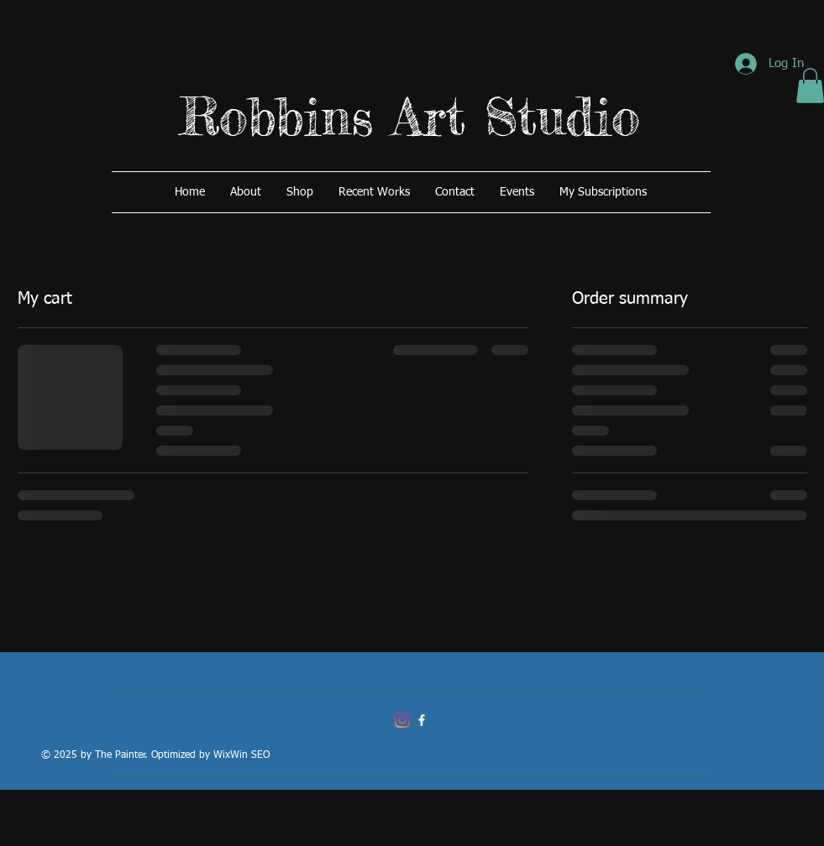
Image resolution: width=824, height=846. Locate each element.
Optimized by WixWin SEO (210, 755)
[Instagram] (402, 720)
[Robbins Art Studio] (421, 720)
